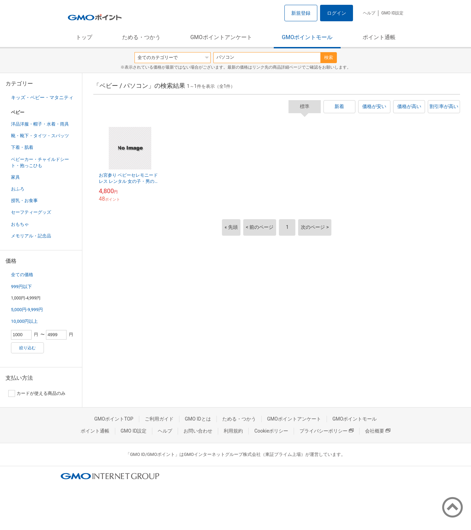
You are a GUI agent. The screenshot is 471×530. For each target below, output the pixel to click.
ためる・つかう (141, 37)
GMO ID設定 (392, 13)
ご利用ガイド (159, 419)
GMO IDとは (198, 419)
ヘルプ (369, 13)
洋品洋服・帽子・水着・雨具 (40, 124)
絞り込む (27, 347)
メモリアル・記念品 (31, 235)
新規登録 (300, 13)
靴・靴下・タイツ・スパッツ (40, 135)
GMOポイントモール (307, 37)
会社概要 (377, 431)
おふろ (17, 188)
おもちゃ (20, 224)
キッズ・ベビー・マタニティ (42, 97)
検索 (328, 57)
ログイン (336, 13)
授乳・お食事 (24, 200)
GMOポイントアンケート (221, 37)
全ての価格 (22, 274)
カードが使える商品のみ (37, 393)
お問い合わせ (198, 431)
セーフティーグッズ (31, 212)
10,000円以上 (24, 321)
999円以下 (21, 286)
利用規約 (233, 431)
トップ (84, 37)
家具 (15, 177)
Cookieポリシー (271, 431)
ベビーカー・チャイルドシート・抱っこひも (40, 162)
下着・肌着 (22, 147)
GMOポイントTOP (113, 419)
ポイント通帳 (379, 37)
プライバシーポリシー (326, 431)
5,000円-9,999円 (27, 309)
